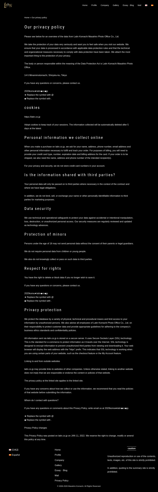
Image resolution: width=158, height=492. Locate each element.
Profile (94, 5)
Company (105, 5)
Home (84, 5)
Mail (139, 5)
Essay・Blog (128, 5)
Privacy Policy (61, 480)
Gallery (116, 5)
